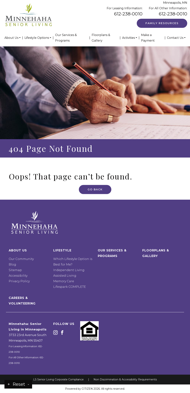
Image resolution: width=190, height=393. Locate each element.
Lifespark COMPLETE (69, 287)
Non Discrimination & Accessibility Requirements (125, 379)
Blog (12, 264)
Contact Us (175, 38)
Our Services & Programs (66, 37)
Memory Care (63, 281)
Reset (19, 384)
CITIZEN (87, 388)
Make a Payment (148, 37)
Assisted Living (64, 275)
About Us (11, 38)
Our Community (21, 259)
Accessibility (18, 275)
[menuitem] (12, 38)
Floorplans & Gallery (101, 37)
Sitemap (15, 270)
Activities (128, 38)
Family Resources (161, 23)
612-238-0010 (128, 14)
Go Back (95, 185)
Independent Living (68, 270)
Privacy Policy (19, 281)
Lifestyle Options (36, 38)
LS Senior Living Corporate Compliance (58, 379)
